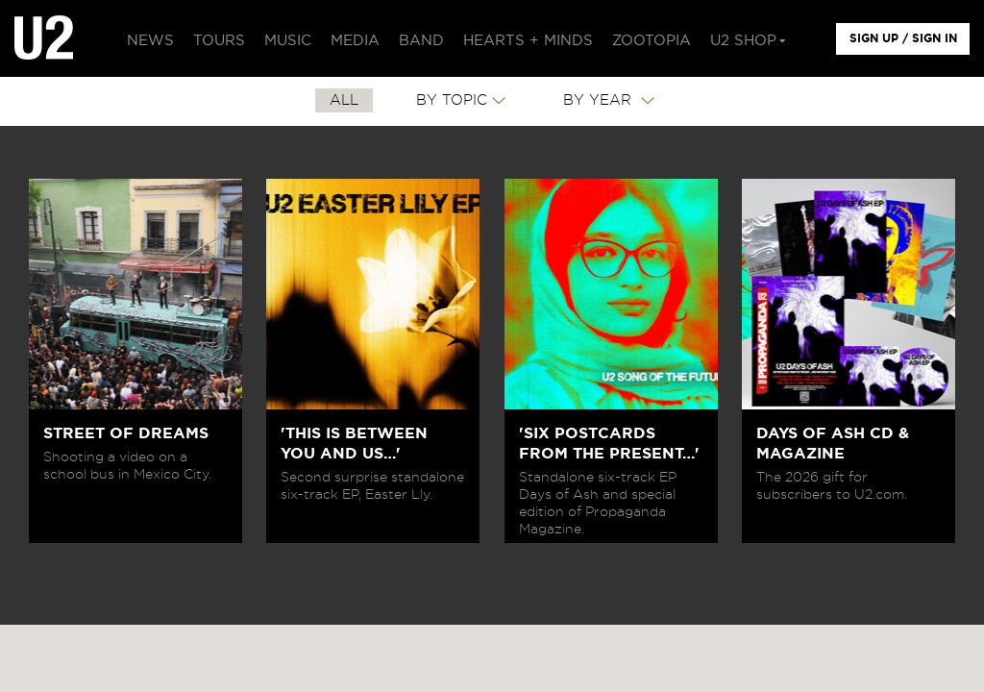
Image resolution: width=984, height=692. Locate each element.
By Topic (451, 100)
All (344, 100)
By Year (599, 100)
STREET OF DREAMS (126, 433)
